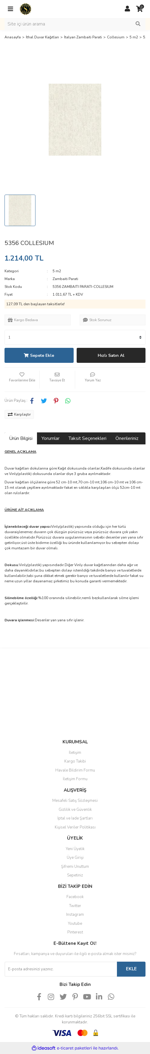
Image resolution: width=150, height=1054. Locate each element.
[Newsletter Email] (61, 969)
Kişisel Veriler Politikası (75, 827)
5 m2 (57, 271)
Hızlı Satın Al (111, 355)
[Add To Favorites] (22, 380)
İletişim (75, 752)
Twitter (75, 906)
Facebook (75, 897)
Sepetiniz (75, 875)
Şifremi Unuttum (75, 866)
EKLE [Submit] (131, 969)
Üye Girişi (75, 857)
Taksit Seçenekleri (87, 438)
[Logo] (25, 8)
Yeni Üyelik (75, 849)
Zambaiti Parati (65, 278)
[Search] (75, 24)
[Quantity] (75, 337)
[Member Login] (127, 8)
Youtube (75, 923)
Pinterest (75, 932)
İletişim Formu (75, 779)
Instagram (75, 914)
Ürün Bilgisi (20, 438)
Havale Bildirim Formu (75, 770)
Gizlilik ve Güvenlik (75, 809)
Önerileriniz (126, 438)
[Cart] (139, 9)
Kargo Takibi (75, 761)
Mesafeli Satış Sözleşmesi (75, 800)
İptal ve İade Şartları (75, 818)
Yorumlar (50, 438)
